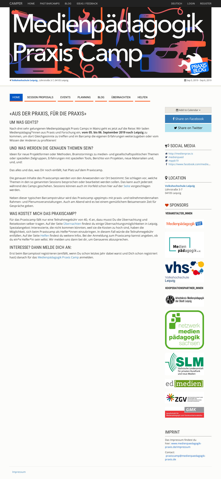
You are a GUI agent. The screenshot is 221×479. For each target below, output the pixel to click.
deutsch (176, 3)
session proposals (40, 97)
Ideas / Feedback (87, 3)
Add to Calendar (188, 110)
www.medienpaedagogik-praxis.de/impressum (183, 445)
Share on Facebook (188, 119)
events (65, 97)
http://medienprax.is (181, 153)
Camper (16, 3)
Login (191, 3)
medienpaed (176, 157)
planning (84, 97)
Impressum (19, 472)
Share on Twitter (188, 128)
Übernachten (121, 97)
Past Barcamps (50, 3)
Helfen (143, 97)
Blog (68, 3)
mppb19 (173, 160)
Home (31, 3)
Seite (127, 186)
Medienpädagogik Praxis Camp (58, 257)
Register (205, 3)
